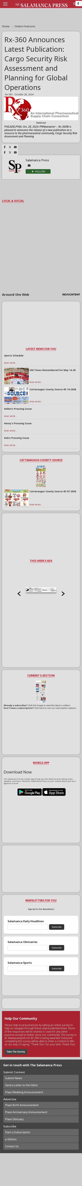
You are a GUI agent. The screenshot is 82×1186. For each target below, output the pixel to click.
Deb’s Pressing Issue (16, 437)
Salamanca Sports (20, 962)
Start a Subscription (17, 1132)
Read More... (10, 363)
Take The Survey (16, 1051)
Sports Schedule (13, 355)
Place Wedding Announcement (24, 1092)
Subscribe (57, 927)
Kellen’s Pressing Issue (18, 408)
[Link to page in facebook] (4, 147)
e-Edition (10, 1139)
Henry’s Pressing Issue (18, 423)
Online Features (24, 26)
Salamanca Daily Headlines (26, 921)
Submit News (13, 1078)
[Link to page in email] (15, 147)
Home (6, 26)
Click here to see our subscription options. (55, 707)
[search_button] (74, 3)
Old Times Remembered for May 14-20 (53, 370)
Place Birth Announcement (22, 1105)
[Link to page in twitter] (10, 147)
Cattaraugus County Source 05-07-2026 (53, 491)
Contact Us (12, 1146)
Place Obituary (14, 1119)
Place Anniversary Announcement (26, 1112)
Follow (40, 171)
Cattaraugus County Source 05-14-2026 (53, 389)
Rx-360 (8, 94)
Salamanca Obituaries (22, 942)
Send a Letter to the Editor (21, 1085)
